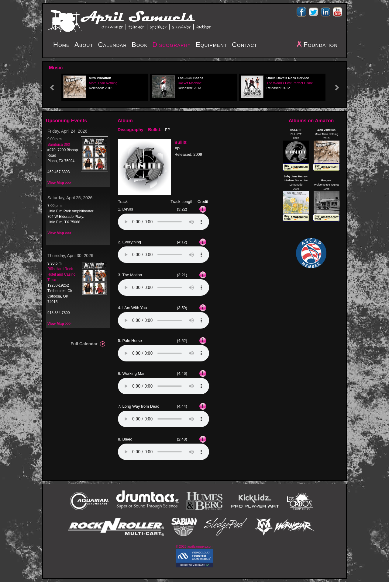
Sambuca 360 (58, 144)
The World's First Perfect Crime (290, 83)
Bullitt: (154, 129)
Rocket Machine (190, 83)
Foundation (321, 44)
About (83, 44)
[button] (52, 87)
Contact (244, 44)
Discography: (131, 129)
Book (139, 44)
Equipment (211, 44)
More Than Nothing (103, 83)
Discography (171, 44)
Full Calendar (84, 343)
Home (61, 44)
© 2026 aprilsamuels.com (194, 546)
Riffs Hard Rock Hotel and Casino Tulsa (61, 274)
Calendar (112, 44)
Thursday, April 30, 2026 (70, 255)
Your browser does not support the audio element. (163, 222)
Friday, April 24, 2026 (67, 131)
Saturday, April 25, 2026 (69, 197)
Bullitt (180, 142)
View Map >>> (59, 183)
